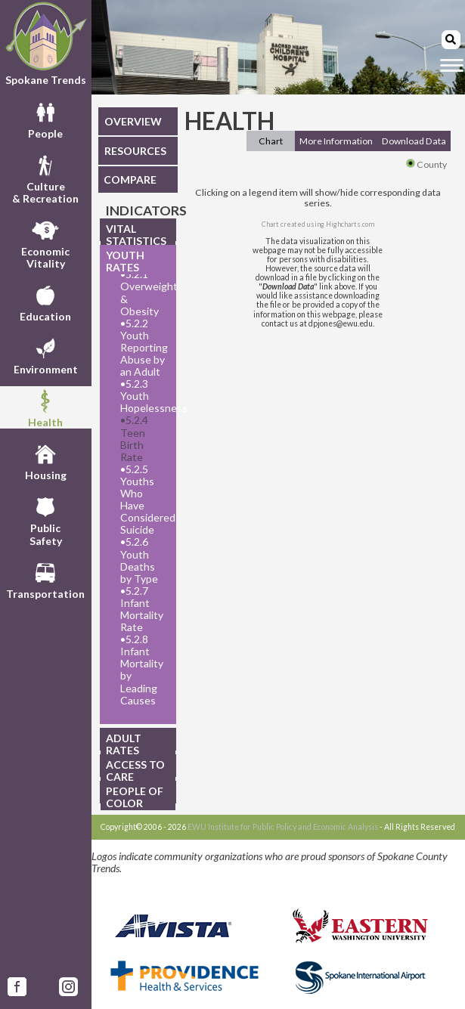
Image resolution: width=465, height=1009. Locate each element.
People (45, 118)
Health (45, 407)
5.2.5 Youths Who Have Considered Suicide (143, 499)
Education (45, 301)
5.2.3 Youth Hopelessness (143, 396)
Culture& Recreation (45, 177)
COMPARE (130, 179)
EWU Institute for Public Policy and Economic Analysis (283, 826)
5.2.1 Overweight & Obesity (143, 292)
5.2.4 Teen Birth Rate (134, 438)
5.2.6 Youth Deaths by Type (139, 560)
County (426, 164)
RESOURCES (135, 150)
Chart (270, 141)
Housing (46, 460)
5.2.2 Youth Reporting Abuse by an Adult (143, 347)
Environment (46, 354)
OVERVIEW (133, 121)
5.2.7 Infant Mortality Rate (141, 609)
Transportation (45, 579)
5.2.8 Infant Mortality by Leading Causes (141, 669)
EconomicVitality (45, 242)
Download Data (414, 141)
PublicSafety (45, 519)
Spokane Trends (46, 44)
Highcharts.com (350, 224)
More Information (336, 141)
